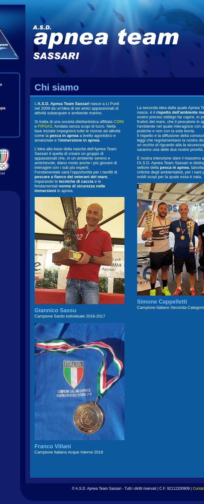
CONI (119, 121)
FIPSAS (45, 126)
